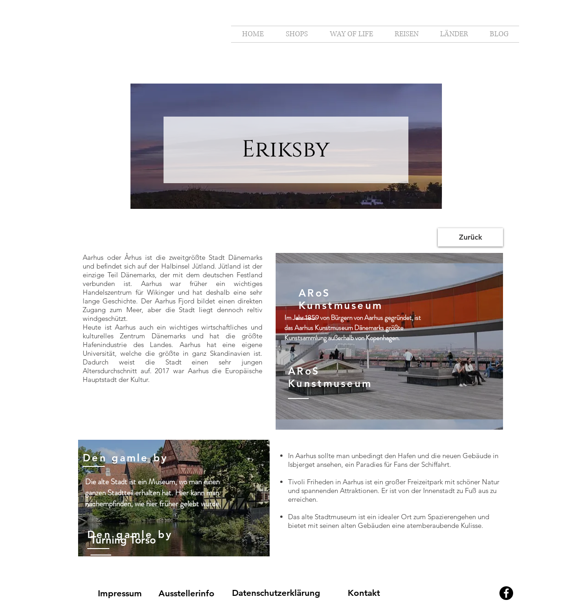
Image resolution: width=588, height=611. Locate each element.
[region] (389, 341)
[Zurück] (470, 237)
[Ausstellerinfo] (186, 593)
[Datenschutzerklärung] (276, 593)
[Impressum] (120, 593)
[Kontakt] (364, 593)
